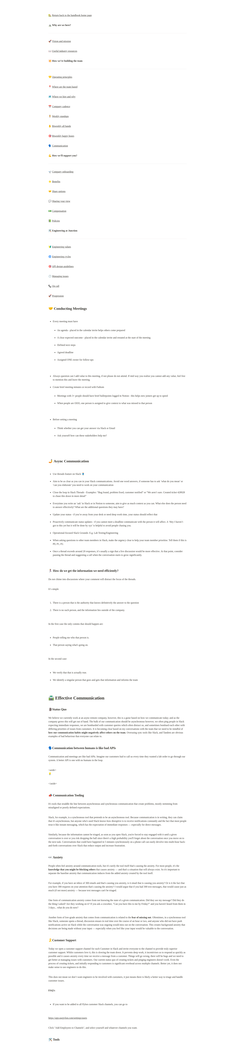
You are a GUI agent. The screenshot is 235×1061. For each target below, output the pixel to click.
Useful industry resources (64, 51)
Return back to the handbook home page (72, 15)
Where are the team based (64, 87)
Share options (59, 191)
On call (55, 286)
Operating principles (62, 77)
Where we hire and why (64, 96)
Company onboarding (62, 171)
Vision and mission (61, 41)
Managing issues (60, 276)
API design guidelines (63, 266)
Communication (60, 145)
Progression (58, 296)
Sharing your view (61, 201)
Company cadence (61, 106)
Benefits (56, 181)
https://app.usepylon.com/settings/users (67, 1018)
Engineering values (61, 246)
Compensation (59, 211)
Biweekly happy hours (63, 136)
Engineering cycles (61, 256)
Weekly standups (60, 116)
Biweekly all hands (61, 126)
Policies (56, 221)
